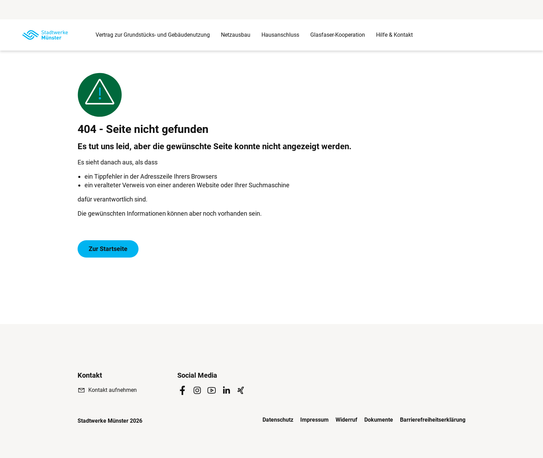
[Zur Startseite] (45, 35)
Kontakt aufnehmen (112, 390)
